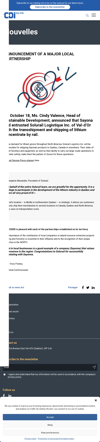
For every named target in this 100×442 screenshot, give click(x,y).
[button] (95, 400)
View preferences (50, 432)
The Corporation (10, 304)
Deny (50, 425)
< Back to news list (14, 287)
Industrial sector (11, 311)
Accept (50, 417)
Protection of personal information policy (56, 438)
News (6, 325)
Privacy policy (31, 438)
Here (36, 160)
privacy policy (14, 377)
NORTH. (24, 242)
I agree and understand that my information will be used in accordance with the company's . (52, 375)
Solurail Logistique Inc (49, 125)
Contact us (8, 332)
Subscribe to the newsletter (50, 7)
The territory (9, 318)
